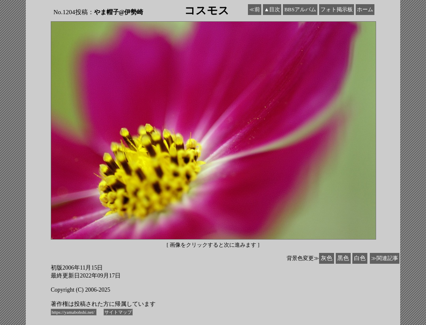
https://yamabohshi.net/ (74, 312)
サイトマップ (118, 312)
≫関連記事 (384, 258)
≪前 (254, 9)
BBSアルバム (300, 9)
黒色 (343, 258)
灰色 (326, 258)
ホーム (365, 9)
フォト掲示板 (336, 9)
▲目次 (272, 9)
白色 (360, 258)
